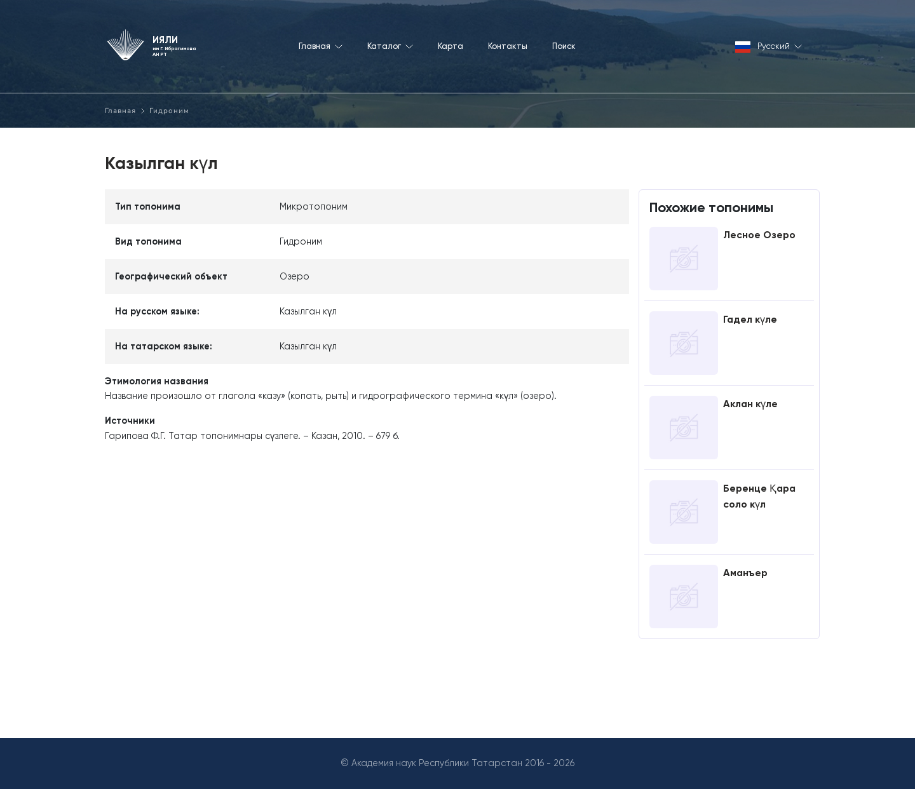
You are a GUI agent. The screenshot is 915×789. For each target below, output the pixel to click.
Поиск (564, 46)
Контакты (507, 46)
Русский (768, 47)
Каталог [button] (390, 46)
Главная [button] (320, 46)
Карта (450, 46)
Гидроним (169, 110)
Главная (120, 110)
